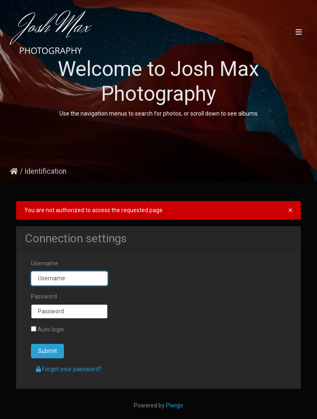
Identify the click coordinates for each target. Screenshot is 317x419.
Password (44, 296)
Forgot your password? (69, 369)
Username (44, 263)
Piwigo (174, 405)
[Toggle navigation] (298, 32)
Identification (45, 171)
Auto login (47, 329)
